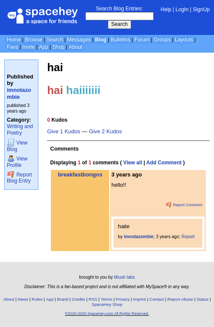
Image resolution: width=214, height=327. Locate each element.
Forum (142, 40)
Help (165, 9)
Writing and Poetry (20, 129)
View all (132, 163)
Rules (37, 299)
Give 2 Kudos (105, 132)
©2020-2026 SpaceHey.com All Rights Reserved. (107, 313)
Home (14, 40)
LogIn (182, 9)
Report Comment (184, 205)
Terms (107, 299)
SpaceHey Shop (107, 304)
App (43, 47)
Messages (79, 40)
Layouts (184, 40)
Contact (156, 299)
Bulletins (120, 40)
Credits (78, 299)
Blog (101, 40)
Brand (62, 299)
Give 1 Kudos (63, 132)
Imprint (139, 299)
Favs (12, 47)
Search (119, 24)
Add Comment (164, 163)
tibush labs (124, 277)
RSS (92, 299)
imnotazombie (19, 93)
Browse (33, 40)
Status (202, 299)
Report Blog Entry (19, 177)
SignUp (201, 9)
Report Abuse (180, 299)
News (23, 299)
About (75, 47)
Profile (17, 161)
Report (188, 236)
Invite (28, 47)
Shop (58, 47)
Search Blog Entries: (119, 9)
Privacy (122, 299)
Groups (162, 40)
